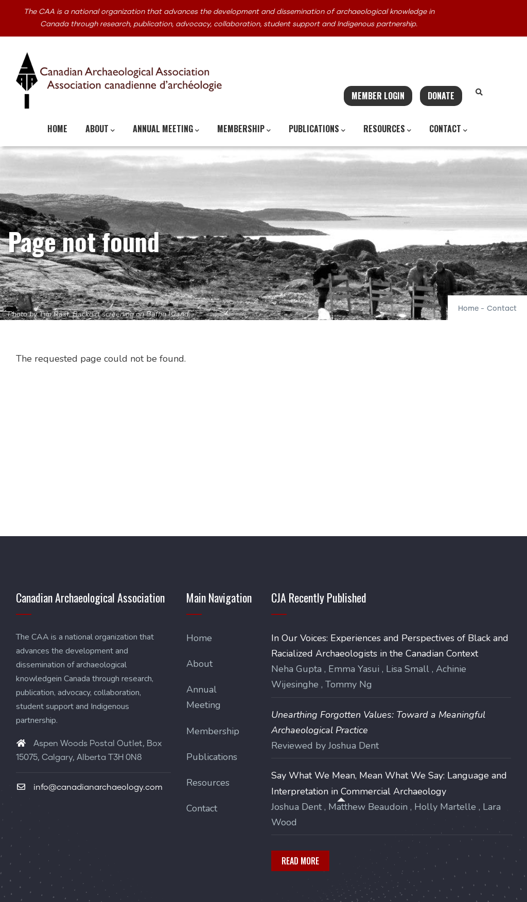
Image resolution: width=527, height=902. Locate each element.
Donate (441, 96)
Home (57, 128)
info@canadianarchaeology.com (89, 787)
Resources (387, 129)
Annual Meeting (166, 129)
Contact (448, 129)
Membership (244, 129)
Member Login (378, 96)
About (100, 129)
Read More (300, 861)
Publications (317, 129)
